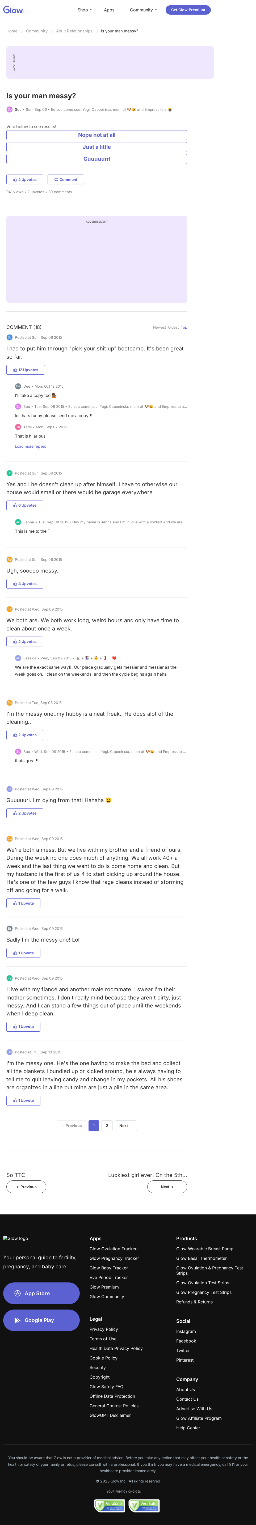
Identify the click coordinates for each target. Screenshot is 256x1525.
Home (12, 30)
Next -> (167, 1186)
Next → (125, 1125)
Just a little (97, 146)
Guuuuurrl (96, 158)
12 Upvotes (25, 369)
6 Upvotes (25, 505)
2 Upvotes (25, 179)
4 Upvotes (25, 583)
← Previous (71, 1125)
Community (37, 30)
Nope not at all (96, 135)
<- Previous (26, 1186)
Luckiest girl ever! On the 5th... (147, 1175)
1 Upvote (23, 903)
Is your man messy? (119, 30)
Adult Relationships (74, 30)
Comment (65, 179)
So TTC (15, 1175)
